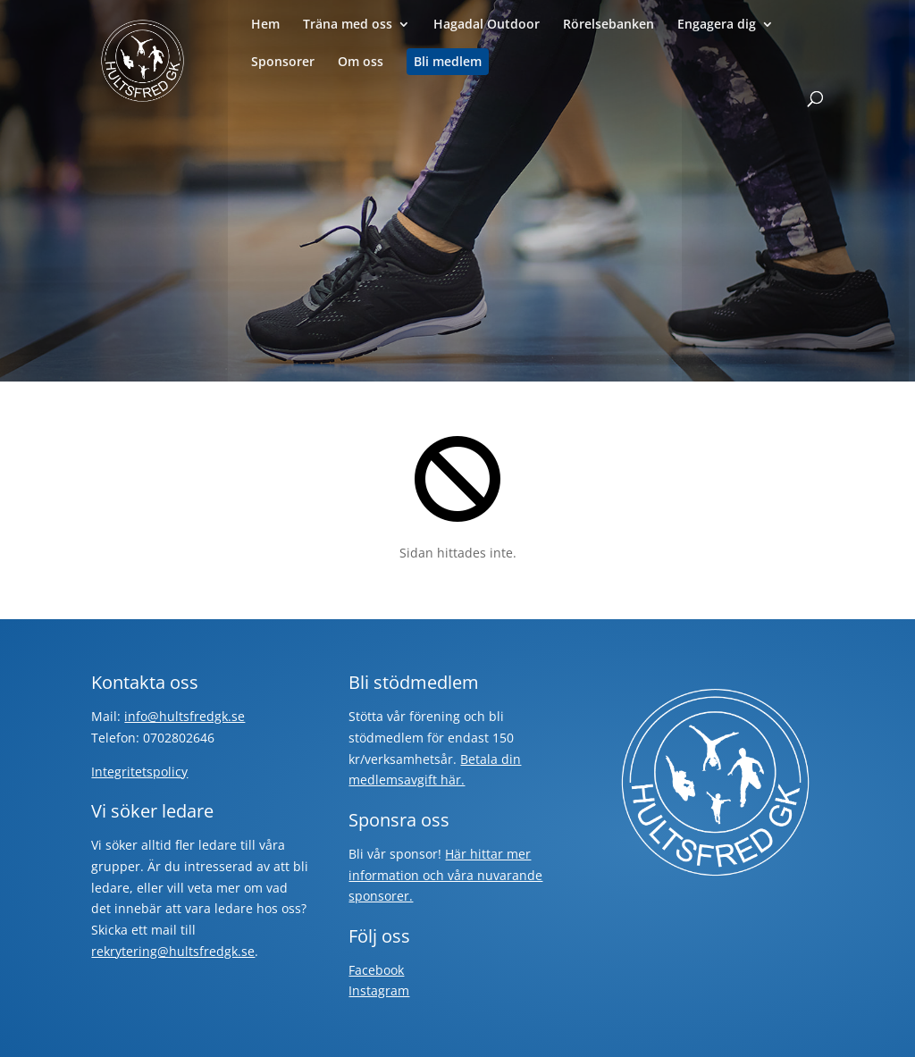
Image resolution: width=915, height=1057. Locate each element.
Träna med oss (347, 25)
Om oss (360, 62)
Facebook (376, 969)
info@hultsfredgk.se (184, 716)
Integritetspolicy (139, 771)
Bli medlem (448, 61)
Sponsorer (283, 62)
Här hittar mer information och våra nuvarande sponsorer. (445, 875)
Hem (265, 25)
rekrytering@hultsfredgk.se (173, 951)
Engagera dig (716, 25)
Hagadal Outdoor (486, 25)
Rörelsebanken (608, 25)
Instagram (378, 990)
